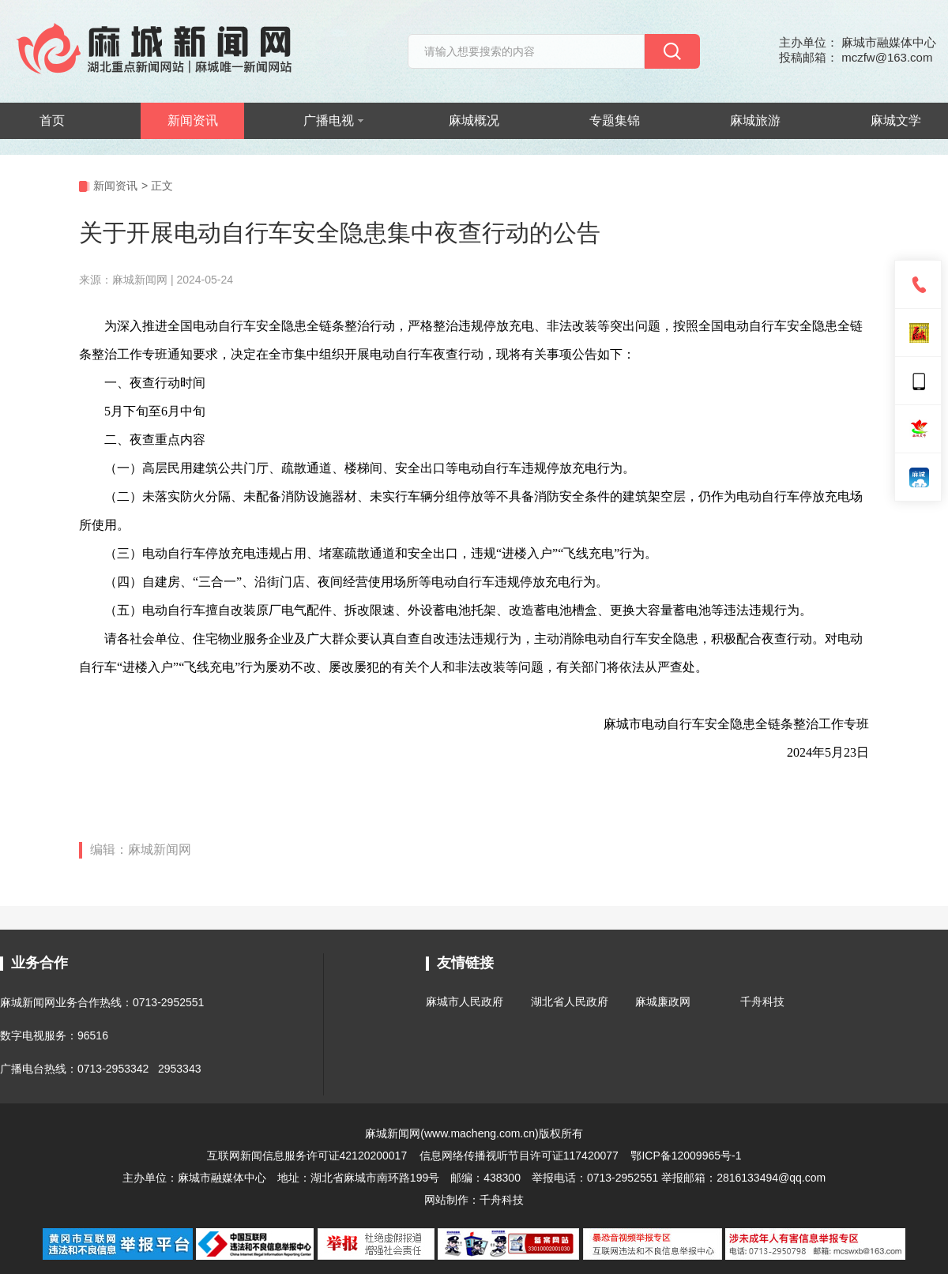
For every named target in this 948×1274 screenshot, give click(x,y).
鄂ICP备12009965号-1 (685, 1155)
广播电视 (333, 120)
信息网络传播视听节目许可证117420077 (519, 1155)
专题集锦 (614, 120)
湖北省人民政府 (569, 1001)
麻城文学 (896, 120)
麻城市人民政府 (464, 1001)
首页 (52, 120)
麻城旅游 (755, 120)
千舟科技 (762, 1001)
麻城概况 (474, 120)
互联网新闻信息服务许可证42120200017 (309, 1155)
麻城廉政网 (662, 1001)
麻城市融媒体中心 (222, 1177)
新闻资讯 (192, 120)
